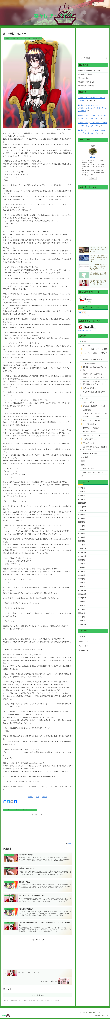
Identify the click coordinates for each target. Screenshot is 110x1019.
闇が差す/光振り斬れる (86, 82)
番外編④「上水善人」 (86, 74)
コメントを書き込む (38, 996)
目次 (37, 797)
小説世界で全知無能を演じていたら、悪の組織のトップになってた (20, 810)
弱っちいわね (83, 78)
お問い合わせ (82, 1013)
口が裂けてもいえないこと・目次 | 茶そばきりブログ (92, 108)
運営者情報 (91, 1013)
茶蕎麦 (93, 157)
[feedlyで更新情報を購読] (93, 178)
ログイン (82, 636)
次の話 (44, 797)
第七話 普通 (83, 123)
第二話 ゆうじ (83, 130)
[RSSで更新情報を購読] (95, 178)
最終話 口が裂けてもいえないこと (90, 105)
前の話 (30, 797)
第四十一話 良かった (86, 86)
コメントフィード (85, 646)
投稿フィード (83, 641)
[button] (105, 58)
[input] (93, 58)
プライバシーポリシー (102, 1013)
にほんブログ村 (83, 315)
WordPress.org (84, 650)
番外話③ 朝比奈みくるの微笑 (89, 70)
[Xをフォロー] (90, 178)
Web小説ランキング (84, 330)
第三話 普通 (83, 115)
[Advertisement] (37, 828)
